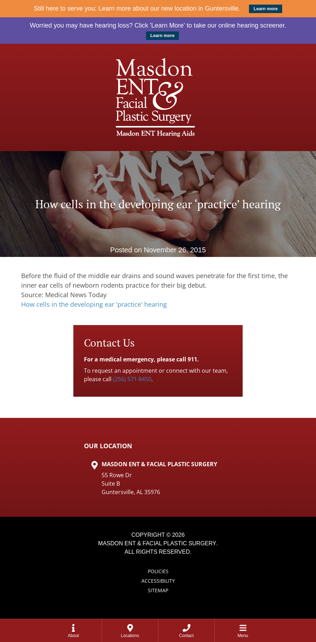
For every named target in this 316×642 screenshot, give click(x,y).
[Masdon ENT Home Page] (158, 97)
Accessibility (158, 580)
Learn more (266, 8)
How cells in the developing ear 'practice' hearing (94, 304)
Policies (158, 571)
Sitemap (158, 590)
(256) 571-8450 (132, 379)
